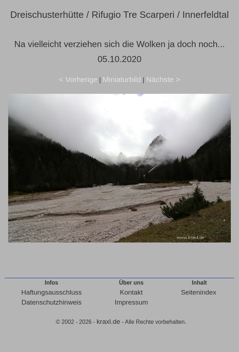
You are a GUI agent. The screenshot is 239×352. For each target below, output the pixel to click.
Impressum (131, 302)
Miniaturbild (121, 79)
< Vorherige (78, 79)
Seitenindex (198, 292)
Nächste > (163, 79)
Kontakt (131, 292)
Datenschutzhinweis (51, 302)
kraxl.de (109, 321)
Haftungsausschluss (51, 292)
